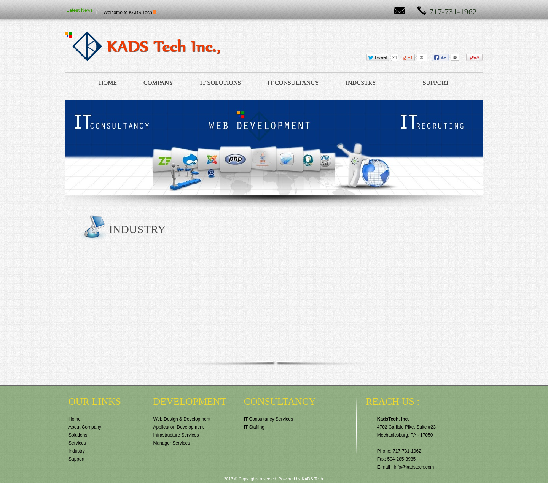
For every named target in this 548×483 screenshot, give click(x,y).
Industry (76, 451)
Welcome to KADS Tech (128, 12)
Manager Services (171, 443)
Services (77, 443)
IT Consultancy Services (268, 419)
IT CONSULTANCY (293, 82)
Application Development (178, 427)
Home (74, 419)
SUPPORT (436, 82)
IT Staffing (254, 427)
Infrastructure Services (176, 435)
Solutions (77, 435)
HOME (108, 82)
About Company (84, 427)
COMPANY (158, 82)
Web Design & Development (181, 419)
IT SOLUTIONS (220, 82)
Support (76, 459)
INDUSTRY (361, 82)
